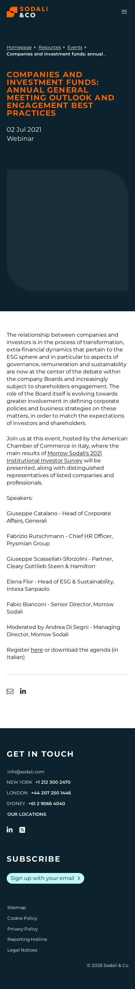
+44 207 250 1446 (51, 792)
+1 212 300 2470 (53, 782)
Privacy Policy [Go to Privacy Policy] (22, 928)
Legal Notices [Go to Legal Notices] (22, 950)
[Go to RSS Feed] (22, 830)
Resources (49, 47)
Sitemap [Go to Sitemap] (16, 907)
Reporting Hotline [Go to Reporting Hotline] (27, 939)
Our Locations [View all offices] (26, 814)
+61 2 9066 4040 (46, 803)
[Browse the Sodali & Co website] (27, 12)
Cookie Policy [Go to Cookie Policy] (22, 918)
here (37, 650)
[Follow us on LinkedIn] (10, 830)
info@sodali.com (25, 771)
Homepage (19, 47)
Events (75, 47)
